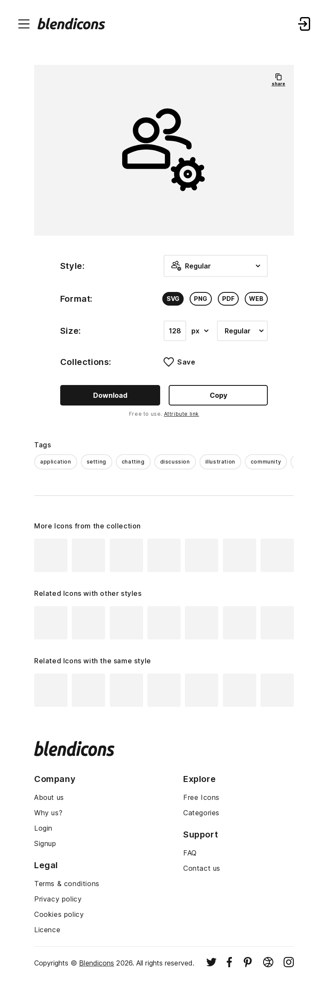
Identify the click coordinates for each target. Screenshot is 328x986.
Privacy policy (58, 899)
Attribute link (181, 414)
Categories (201, 812)
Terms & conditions (67, 883)
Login (43, 828)
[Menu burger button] (24, 24)
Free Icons (201, 797)
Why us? (48, 812)
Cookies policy (59, 914)
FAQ (190, 853)
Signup (45, 843)
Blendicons (96, 963)
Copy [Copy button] (218, 395)
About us (49, 797)
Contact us (201, 868)
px (199, 331)
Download (110, 395)
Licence (47, 929)
